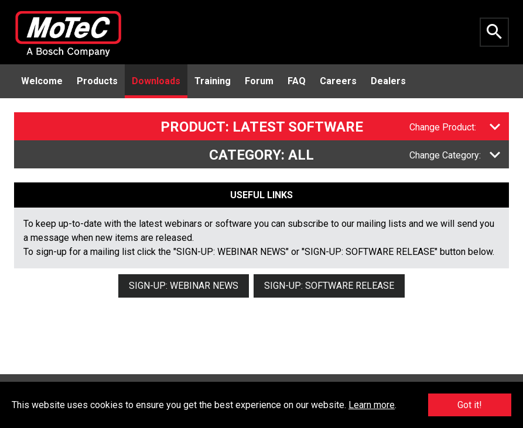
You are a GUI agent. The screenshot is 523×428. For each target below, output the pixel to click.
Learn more (371, 404)
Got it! (469, 404)
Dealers (388, 81)
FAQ (297, 81)
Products (97, 81)
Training (212, 81)
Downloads (156, 81)
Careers (338, 81)
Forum (259, 81)
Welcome (42, 81)
